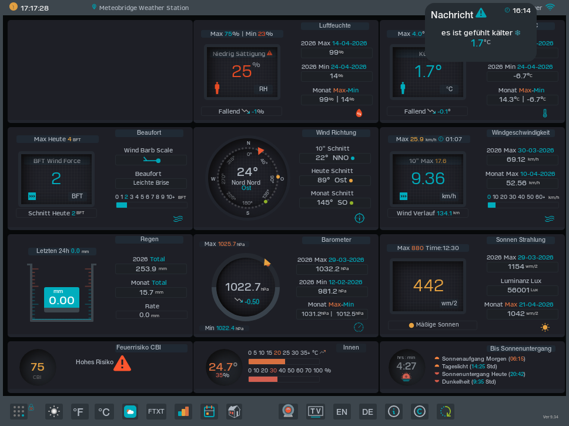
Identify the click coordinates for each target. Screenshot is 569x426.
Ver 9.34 (550, 417)
